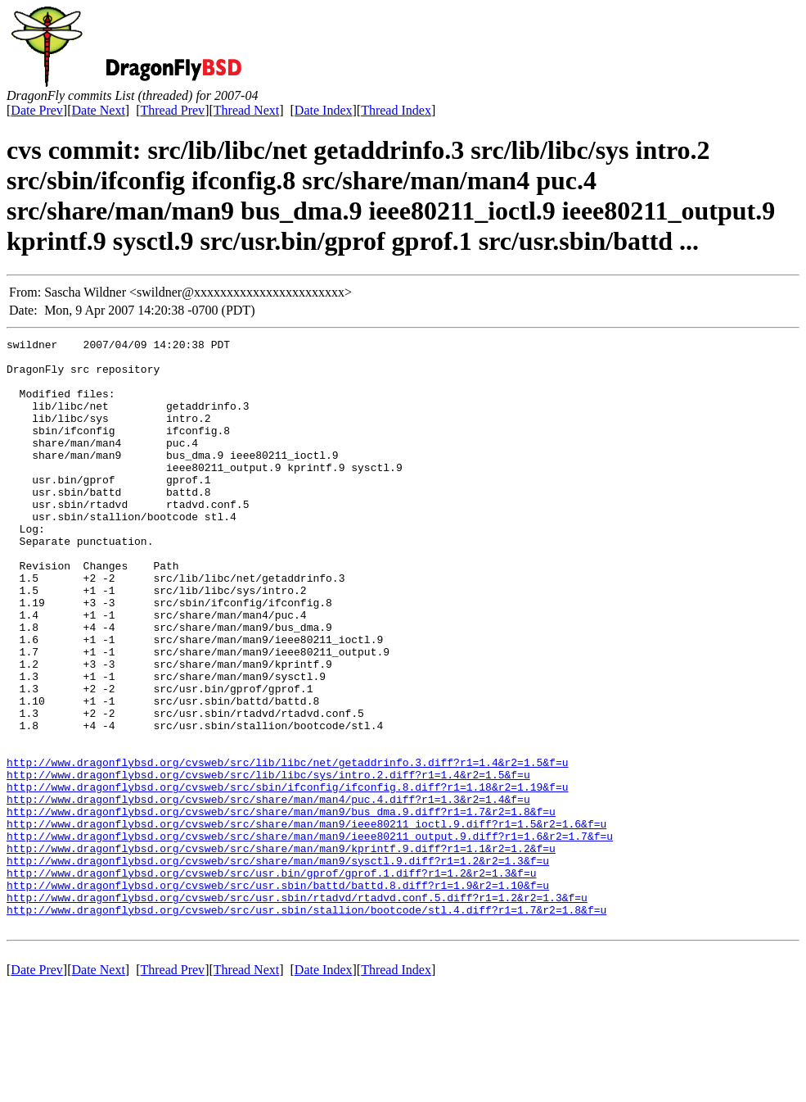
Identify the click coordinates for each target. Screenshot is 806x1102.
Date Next (98, 110)
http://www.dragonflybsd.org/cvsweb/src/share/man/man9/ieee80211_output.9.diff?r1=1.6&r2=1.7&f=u (310, 936)
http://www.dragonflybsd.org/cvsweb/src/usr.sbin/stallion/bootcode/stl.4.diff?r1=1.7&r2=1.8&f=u (306, 1025)
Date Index (324, 110)
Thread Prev (172, 110)
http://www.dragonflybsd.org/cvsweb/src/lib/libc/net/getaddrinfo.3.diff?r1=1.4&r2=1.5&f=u (287, 848)
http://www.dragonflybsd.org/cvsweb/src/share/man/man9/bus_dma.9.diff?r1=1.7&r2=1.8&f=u (281, 907)
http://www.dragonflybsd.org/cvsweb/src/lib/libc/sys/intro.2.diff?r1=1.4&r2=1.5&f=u (268, 862)
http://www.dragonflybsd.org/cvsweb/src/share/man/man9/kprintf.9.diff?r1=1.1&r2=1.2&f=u (281, 951)
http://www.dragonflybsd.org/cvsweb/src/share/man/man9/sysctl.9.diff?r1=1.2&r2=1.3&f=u (278, 966)
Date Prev (37, 110)
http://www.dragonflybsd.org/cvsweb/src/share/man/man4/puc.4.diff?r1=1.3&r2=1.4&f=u (268, 892)
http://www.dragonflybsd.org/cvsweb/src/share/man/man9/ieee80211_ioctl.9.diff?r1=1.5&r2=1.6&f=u (306, 921)
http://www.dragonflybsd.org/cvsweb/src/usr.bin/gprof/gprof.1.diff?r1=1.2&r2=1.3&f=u (271, 980)
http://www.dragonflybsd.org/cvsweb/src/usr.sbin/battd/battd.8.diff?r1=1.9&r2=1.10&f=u (278, 995)
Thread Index (396, 110)
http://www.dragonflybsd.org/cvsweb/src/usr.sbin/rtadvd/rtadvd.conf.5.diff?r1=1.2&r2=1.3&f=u (297, 1010)
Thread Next (246, 110)
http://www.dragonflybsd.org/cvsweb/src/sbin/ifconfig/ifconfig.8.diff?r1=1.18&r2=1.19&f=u (287, 877)
